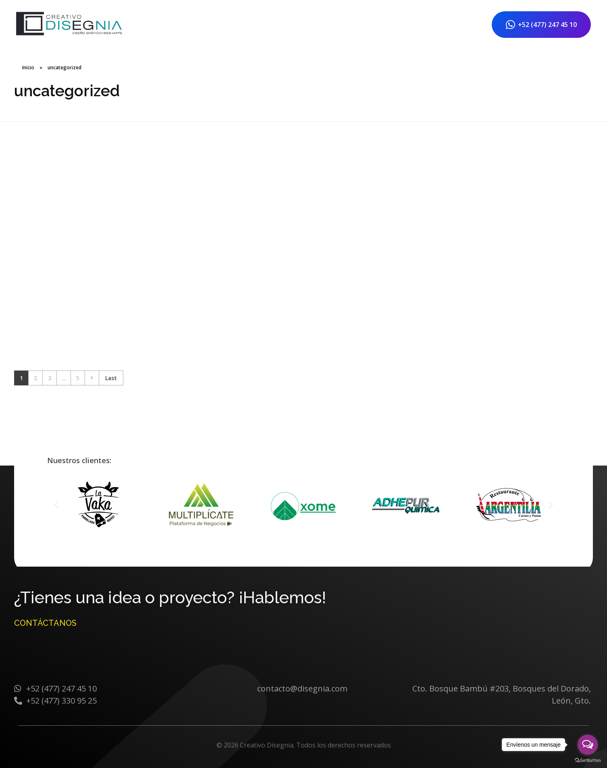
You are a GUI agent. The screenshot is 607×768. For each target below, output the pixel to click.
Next (92, 378)
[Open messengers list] (588, 745)
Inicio (28, 67)
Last (111, 378)
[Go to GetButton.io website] (588, 760)
